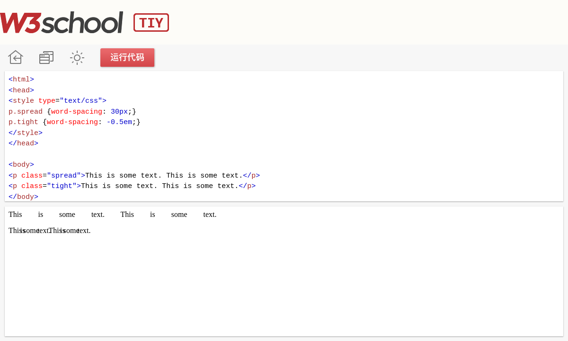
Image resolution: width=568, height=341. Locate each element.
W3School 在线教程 (15, 58)
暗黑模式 (77, 58)
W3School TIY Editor (84, 22)
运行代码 (127, 58)
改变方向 (46, 58)
